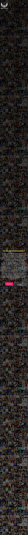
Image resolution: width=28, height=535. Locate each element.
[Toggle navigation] (25, 5)
